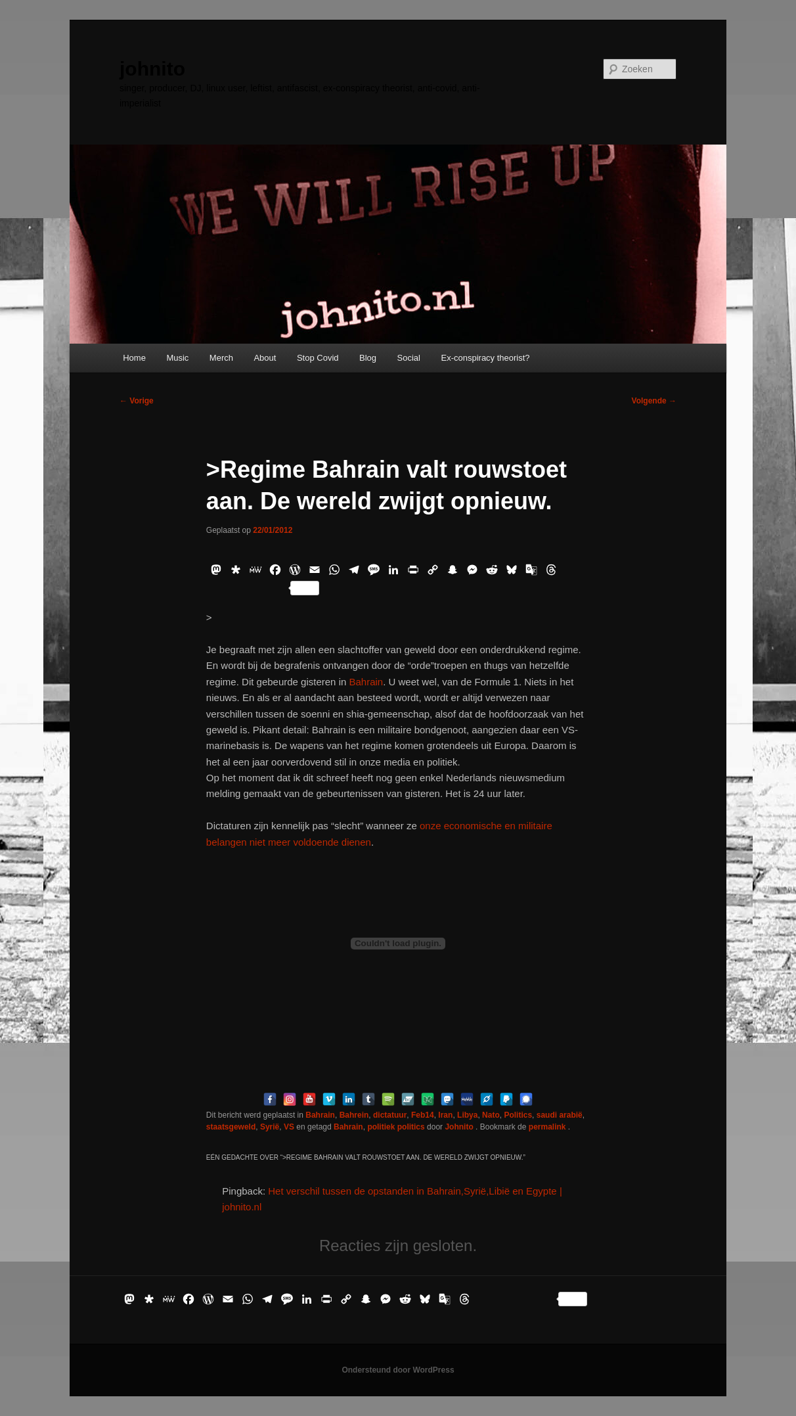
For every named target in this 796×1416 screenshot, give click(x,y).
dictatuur (390, 1115)
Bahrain (364, 681)
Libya (467, 1115)
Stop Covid (318, 358)
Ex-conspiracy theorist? (485, 358)
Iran (445, 1115)
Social (408, 358)
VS (289, 1126)
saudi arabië (560, 1115)
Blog (367, 358)
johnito (152, 69)
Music (177, 358)
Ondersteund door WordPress (398, 1370)
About (265, 358)
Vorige (137, 400)
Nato (491, 1115)
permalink (548, 1126)
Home (134, 358)
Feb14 (422, 1115)
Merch (221, 358)
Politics (518, 1115)
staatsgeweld (230, 1126)
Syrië (269, 1126)
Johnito (460, 1126)
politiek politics (395, 1126)
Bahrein (354, 1115)
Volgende (654, 400)
